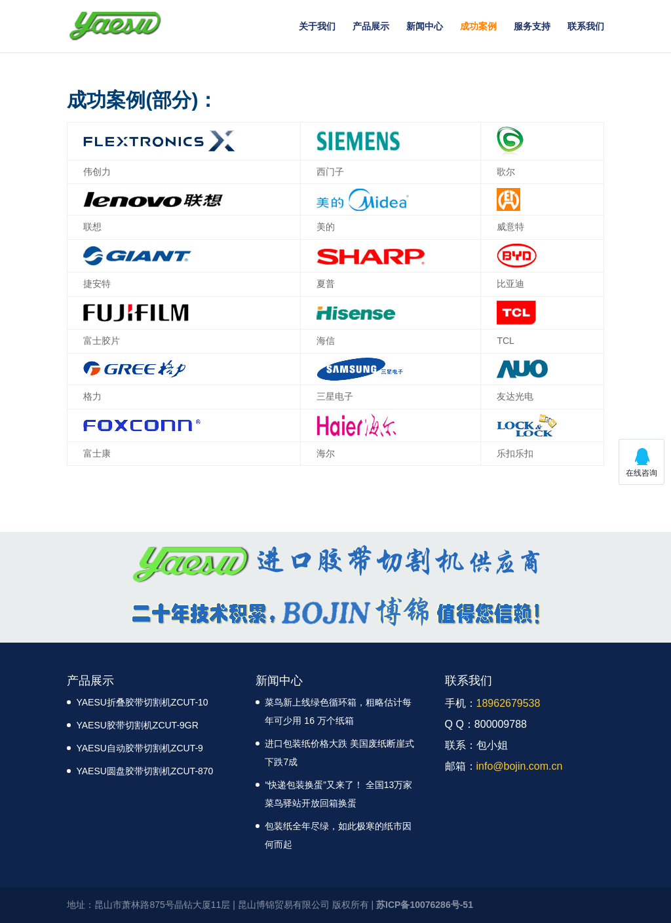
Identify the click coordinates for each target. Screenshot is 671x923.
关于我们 (317, 26)
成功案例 (478, 26)
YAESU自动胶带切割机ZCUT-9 (139, 748)
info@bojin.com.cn (519, 766)
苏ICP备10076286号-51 (424, 904)
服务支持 (532, 26)
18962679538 (508, 703)
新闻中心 (424, 26)
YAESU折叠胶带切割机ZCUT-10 (142, 702)
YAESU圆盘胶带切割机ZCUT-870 (144, 771)
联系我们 (585, 26)
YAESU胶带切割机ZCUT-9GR (137, 725)
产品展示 (371, 26)
